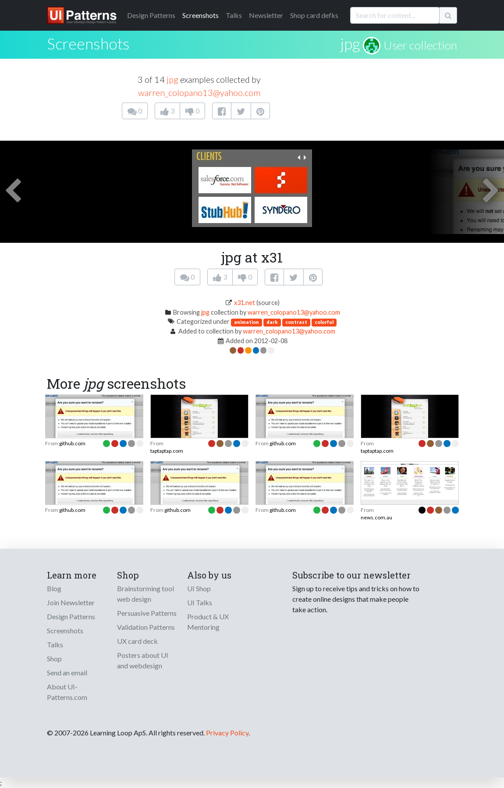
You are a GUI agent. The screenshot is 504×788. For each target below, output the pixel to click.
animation (246, 322)
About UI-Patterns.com (67, 691)
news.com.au (376, 517)
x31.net (244, 302)
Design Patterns (71, 616)
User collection (420, 45)
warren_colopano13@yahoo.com (199, 92)
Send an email (67, 672)
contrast (296, 322)
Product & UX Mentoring (208, 621)
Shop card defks (314, 15)
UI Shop (199, 588)
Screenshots (200, 15)
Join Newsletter (71, 602)
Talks (234, 15)
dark (272, 322)
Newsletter (266, 15)
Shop (54, 658)
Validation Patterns (146, 627)
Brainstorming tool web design (145, 593)
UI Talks (199, 602)
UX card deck (137, 641)
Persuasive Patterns (147, 613)
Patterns (151, 15)
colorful (324, 322)
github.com (72, 443)
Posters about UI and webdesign (142, 660)
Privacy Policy (227, 732)
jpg (350, 43)
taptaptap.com (166, 450)
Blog (54, 588)
